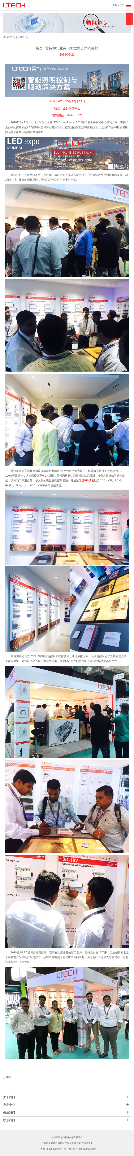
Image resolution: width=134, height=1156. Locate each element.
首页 (10, 37)
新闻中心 (22, 37)
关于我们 (9, 1097)
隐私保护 (67, 1137)
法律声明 (56, 1137)
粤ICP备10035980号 (50, 1149)
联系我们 (78, 1137)
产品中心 (9, 1105)
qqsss (129, 19)
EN (115, 5)
